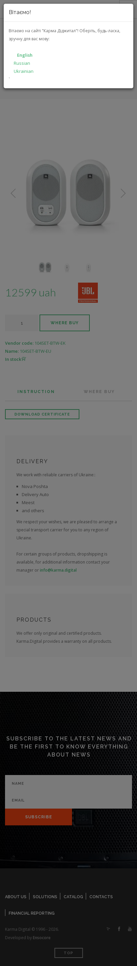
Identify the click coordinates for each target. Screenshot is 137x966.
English (24, 55)
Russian (22, 63)
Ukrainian (23, 71)
